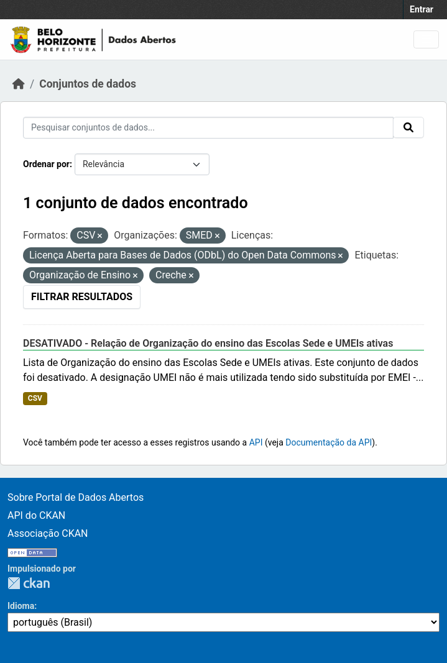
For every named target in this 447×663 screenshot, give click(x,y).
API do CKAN (36, 515)
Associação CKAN (47, 533)
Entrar (421, 9)
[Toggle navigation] (426, 39)
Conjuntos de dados (87, 84)
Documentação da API (328, 442)
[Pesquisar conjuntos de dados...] (208, 128)
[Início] (18, 84)
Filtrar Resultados (81, 297)
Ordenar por (46, 164)
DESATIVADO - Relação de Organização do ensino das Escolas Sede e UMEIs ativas (208, 343)
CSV (35, 398)
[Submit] (408, 127)
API (256, 442)
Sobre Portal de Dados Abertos (75, 497)
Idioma (20, 606)
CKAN (28, 583)
